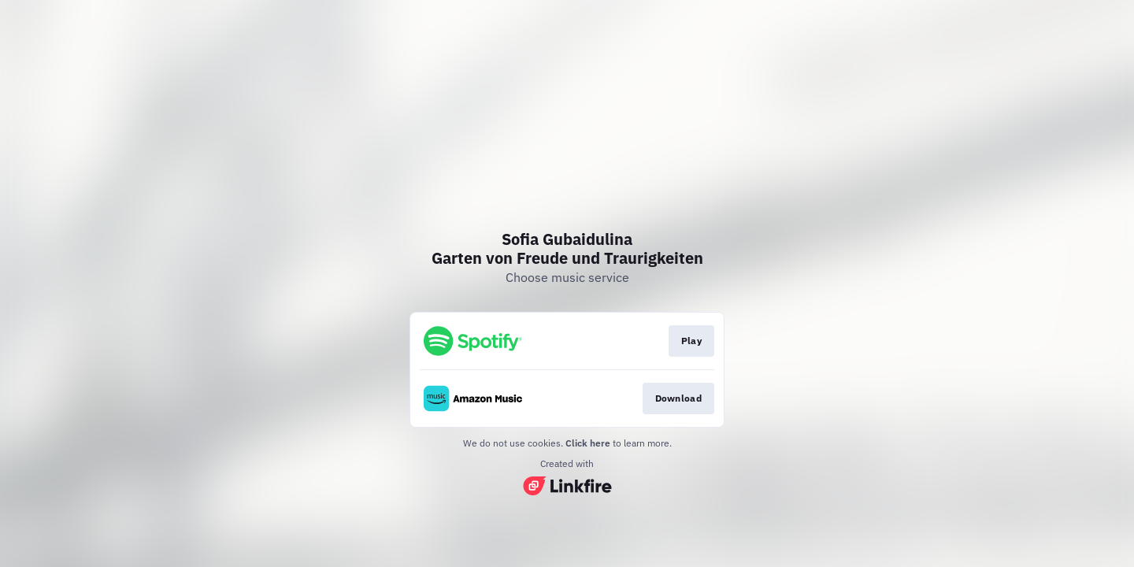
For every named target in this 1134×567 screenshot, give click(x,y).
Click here (587, 443)
